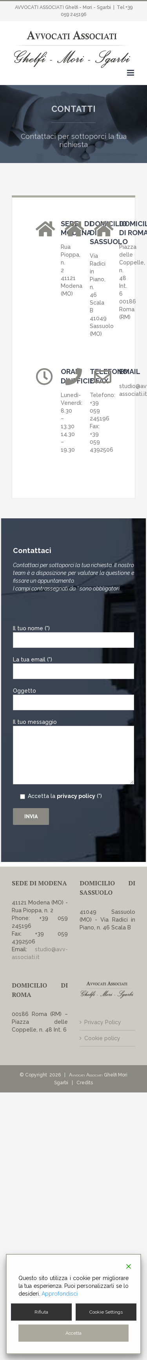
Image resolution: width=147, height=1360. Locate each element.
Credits (84, 1082)
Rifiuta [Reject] (41, 1312)
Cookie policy (102, 1038)
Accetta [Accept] (73, 1333)
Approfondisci (60, 1294)
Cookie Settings (106, 1312)
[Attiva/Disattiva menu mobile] (131, 73)
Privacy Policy (102, 1022)
